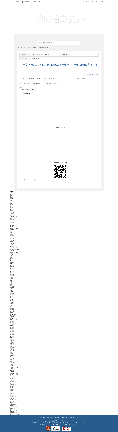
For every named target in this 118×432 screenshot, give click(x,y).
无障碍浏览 (113, 9)
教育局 (11, 204)
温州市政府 (13, 392)
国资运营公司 (13, 320)
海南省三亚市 (13, 404)
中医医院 (12, 352)
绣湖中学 (12, 345)
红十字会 (12, 262)
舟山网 (11, 312)
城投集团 (12, 321)
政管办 (11, 241)
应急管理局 (13, 230)
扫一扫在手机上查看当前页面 (60, 162)
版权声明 (48, 417)
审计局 (11, 231)
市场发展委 (13, 243)
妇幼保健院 (13, 362)
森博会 (11, 368)
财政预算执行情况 (43, 47)
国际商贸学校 (13, 355)
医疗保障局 (13, 238)
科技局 (11, 206)
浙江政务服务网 (37, 2)
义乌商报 (12, 287)
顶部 (24, 180)
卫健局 (11, 227)
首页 (83, 2)
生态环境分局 (13, 216)
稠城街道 (12, 265)
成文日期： (25, 58)
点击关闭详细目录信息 (91, 75)
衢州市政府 (13, 401)
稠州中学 (12, 351)
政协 (11, 194)
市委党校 (12, 199)
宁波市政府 (13, 390)
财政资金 (35, 47)
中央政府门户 (18, 2)
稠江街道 (12, 269)
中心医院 (12, 342)
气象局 (11, 255)
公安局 (11, 207)
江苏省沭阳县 (13, 405)
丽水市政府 (13, 402)
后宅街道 (12, 272)
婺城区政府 (13, 379)
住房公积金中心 (14, 246)
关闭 (35, 180)
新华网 (11, 300)
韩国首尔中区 (13, 408)
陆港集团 (12, 325)
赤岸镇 (11, 284)
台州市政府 (13, 399)
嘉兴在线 (12, 309)
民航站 (11, 244)
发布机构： (65, 55)
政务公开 (94, 2)
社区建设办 (13, 250)
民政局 (11, 209)
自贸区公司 (13, 340)
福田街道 (12, 266)
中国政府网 (13, 371)
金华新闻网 (13, 294)
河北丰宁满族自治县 (15, 414)
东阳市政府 (13, 385)
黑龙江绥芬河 (13, 407)
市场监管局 (13, 235)
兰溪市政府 (13, 382)
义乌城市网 (13, 289)
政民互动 (101, 2)
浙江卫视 (12, 306)
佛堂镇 (11, 277)
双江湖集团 (13, 339)
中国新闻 (12, 302)
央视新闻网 (13, 303)
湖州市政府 (13, 395)
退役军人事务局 (14, 228)
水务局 (11, 221)
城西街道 (12, 275)
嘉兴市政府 (13, 393)
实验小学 (12, 346)
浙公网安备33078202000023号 (47, 425)
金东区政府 (13, 380)
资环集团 (12, 333)
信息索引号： (25, 55)
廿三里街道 (13, 274)
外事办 (11, 233)
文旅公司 (12, 336)
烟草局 (11, 256)
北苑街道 (12, 271)
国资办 (11, 234)
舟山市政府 (13, 398)
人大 (11, 193)
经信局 (11, 203)
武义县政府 (13, 387)
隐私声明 (53, 417)
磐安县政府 (13, 389)
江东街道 (12, 268)
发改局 (11, 202)
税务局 (11, 253)
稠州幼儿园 (13, 356)
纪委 (11, 196)
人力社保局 (13, 212)
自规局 (11, 215)
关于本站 (42, 417)
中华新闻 (12, 297)
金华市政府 (13, 377)
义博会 (11, 365)
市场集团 (12, 324)
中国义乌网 (13, 290)
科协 (11, 259)
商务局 (11, 224)
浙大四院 (12, 359)
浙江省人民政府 (14, 373)
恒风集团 (12, 331)
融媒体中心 (13, 315)
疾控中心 (12, 343)
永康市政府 (13, 383)
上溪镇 (11, 280)
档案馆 (11, 200)
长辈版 (114, 5)
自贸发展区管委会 (14, 249)
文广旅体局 (13, 225)
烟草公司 (12, 348)
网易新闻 (12, 299)
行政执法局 (13, 240)
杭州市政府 (13, 376)
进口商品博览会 (14, 367)
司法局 (11, 210)
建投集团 (12, 328)
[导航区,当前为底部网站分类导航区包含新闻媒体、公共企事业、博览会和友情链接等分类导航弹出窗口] (59, 303)
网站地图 (64, 417)
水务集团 (12, 330)
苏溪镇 (11, 278)
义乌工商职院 (13, 247)
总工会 (11, 258)
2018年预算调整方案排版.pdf (27, 89)
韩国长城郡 (13, 411)
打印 (30, 180)
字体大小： (77, 78)
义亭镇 (11, 283)
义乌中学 (12, 361)
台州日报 (12, 311)
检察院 (11, 197)
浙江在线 (12, 293)
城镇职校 (12, 354)
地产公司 (12, 334)
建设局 (11, 218)
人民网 (11, 296)
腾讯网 (11, 305)
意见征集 (59, 417)
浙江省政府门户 (27, 2)
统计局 (11, 237)
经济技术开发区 (14, 252)
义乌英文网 (13, 292)
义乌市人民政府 (32, 9)
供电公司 (12, 317)
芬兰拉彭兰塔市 (14, 410)
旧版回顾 (70, 417)
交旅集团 (12, 327)
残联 (11, 261)
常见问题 (75, 417)
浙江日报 (12, 308)
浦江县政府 (13, 386)
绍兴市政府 (13, 396)
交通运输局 (13, 219)
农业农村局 (13, 222)
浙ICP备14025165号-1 (81, 423)
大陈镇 (11, 281)
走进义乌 (88, 2)
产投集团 (12, 337)
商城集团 (12, 323)
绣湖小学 (12, 358)
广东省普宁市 (13, 413)
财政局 (11, 213)
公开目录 (29, 47)
